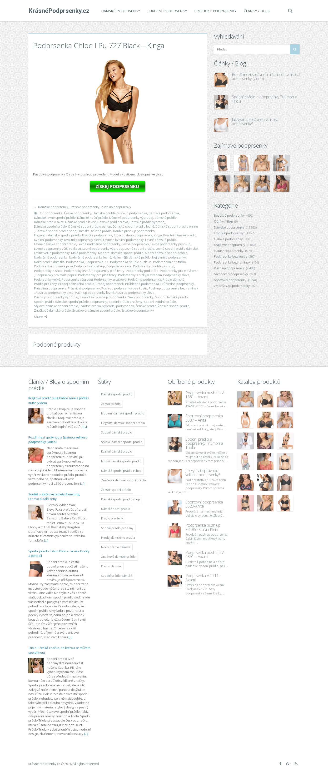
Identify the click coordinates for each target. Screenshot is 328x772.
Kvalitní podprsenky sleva (83, 240)
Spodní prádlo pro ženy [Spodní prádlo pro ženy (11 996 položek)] (117, 528)
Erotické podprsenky (215, 10)
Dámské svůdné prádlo (95, 231)
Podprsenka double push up (131, 262)
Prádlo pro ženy (45, 284)
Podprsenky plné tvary (108, 271)
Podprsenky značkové (110, 279)
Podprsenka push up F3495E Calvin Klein (202, 527)
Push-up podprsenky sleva (134, 292)
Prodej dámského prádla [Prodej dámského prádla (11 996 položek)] (118, 538)
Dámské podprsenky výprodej (131, 217)
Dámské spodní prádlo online (176, 226)
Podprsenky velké (47, 279)
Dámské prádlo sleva (112, 222)
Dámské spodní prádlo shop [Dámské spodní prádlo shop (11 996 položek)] (120, 499)
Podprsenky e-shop (48, 271)
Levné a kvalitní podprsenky (123, 240)
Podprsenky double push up (153, 266)
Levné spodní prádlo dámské (177, 248)
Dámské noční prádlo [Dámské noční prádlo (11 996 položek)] (115, 509)
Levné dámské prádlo (161, 240)
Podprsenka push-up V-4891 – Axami (205, 554)
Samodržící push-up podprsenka (103, 297)
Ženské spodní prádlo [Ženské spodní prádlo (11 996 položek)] (116, 490)
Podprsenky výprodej (77, 279)
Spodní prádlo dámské (50, 301)
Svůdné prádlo (90, 306)
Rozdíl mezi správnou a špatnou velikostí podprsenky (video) (266, 76)
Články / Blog (257, 10)
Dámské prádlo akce (49, 222)
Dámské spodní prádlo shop (55, 231)
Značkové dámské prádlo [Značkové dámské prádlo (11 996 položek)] (118, 557)
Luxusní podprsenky (167, 10)
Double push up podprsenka (134, 231)
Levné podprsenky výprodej (102, 248)
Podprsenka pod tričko (169, 262)
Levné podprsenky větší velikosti (57, 248)
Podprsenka (75, 262)
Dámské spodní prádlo (50, 226)
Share (40, 316)
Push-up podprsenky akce (54, 292)
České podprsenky (77, 213)
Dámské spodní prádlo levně (133, 226)
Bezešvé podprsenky (229, 215)
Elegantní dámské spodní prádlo (57, 235)
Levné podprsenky (135, 244)
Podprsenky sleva (176, 275)
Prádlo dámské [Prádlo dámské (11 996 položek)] (111, 566)
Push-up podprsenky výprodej (56, 297)
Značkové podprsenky (137, 310)
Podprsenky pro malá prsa (179, 271)
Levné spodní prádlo (139, 248)
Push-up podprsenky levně (94, 292)
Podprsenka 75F (97, 262)
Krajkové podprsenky (229, 245)
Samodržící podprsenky (231, 274)
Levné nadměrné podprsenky (99, 244)
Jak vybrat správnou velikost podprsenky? (255, 121)
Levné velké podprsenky (52, 253)
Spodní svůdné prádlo (160, 301)
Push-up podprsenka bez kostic (124, 288)
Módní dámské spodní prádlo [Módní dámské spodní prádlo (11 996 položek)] (121, 461)
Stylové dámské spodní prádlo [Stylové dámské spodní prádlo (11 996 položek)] (121, 442)
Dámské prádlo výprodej (147, 222)
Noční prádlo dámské (49, 262)
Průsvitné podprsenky (84, 288)
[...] (85, 426)
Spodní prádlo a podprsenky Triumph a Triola (264, 99)
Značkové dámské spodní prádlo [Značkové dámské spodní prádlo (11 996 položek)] (123, 480)
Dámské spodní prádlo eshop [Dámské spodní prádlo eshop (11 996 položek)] (121, 471)
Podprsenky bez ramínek (232, 262)
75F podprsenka (51, 213)
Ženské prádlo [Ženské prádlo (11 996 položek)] (111, 404)
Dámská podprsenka (164, 213)
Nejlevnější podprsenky (169, 257)
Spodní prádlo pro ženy (125, 301)
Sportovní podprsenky (230, 280)
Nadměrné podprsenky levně (90, 257)
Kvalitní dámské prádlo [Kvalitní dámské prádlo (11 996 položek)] (116, 451)
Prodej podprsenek (110, 284)
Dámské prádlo (165, 217)
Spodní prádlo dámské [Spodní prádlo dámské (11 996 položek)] (116, 576)
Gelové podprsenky (228, 239)
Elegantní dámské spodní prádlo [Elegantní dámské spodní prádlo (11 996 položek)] (123, 423)
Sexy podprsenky (141, 297)
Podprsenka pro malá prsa (53, 266)
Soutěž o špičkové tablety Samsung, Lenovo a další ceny (54, 496)
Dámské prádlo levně (80, 222)
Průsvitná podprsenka (50, 288)
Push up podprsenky (116, 207)
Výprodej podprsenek (118, 306)
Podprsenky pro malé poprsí (56, 275)
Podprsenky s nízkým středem (140, 275)
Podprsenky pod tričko (142, 271)
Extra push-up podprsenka (133, 235)
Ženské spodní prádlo (173, 306)
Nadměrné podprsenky (51, 257)
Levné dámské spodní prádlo (55, 244)
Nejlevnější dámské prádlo (132, 257)
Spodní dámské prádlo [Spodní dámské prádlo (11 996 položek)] (116, 432)
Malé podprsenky (84, 253)
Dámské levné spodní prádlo (55, 217)
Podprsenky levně (77, 271)
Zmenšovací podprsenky (232, 286)
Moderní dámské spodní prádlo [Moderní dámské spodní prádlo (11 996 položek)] (122, 413)
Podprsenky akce (119, 266)
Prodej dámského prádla (76, 284)
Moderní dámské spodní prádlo (121, 253)
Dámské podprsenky (120, 10)
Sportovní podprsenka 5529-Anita (204, 504)
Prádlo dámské (173, 279)
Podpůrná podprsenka (144, 279)
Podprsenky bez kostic (230, 256)
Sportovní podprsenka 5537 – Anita (204, 418)
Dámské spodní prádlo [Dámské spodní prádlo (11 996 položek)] (116, 394)
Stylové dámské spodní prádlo (56, 306)
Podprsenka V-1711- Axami (202, 578)
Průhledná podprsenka (142, 284)
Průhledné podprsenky (177, 284)
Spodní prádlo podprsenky (87, 301)
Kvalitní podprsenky (48, 240)
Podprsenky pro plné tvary (97, 275)
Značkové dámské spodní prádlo (96, 310)
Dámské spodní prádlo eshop (89, 226)
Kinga (158, 235)
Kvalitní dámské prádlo (179, 235)
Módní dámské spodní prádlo (166, 253)
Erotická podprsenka (97, 235)
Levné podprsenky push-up (170, 244)
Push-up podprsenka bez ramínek (173, 288)
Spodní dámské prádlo (171, 297)
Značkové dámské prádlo (52, 310)
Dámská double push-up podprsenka (120, 213)
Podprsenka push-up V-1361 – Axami (205, 395)
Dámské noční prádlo (92, 217)
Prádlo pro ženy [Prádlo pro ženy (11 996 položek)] (112, 518)
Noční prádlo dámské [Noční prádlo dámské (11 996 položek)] (115, 547)
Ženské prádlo (145, 306)
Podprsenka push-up (89, 266)
